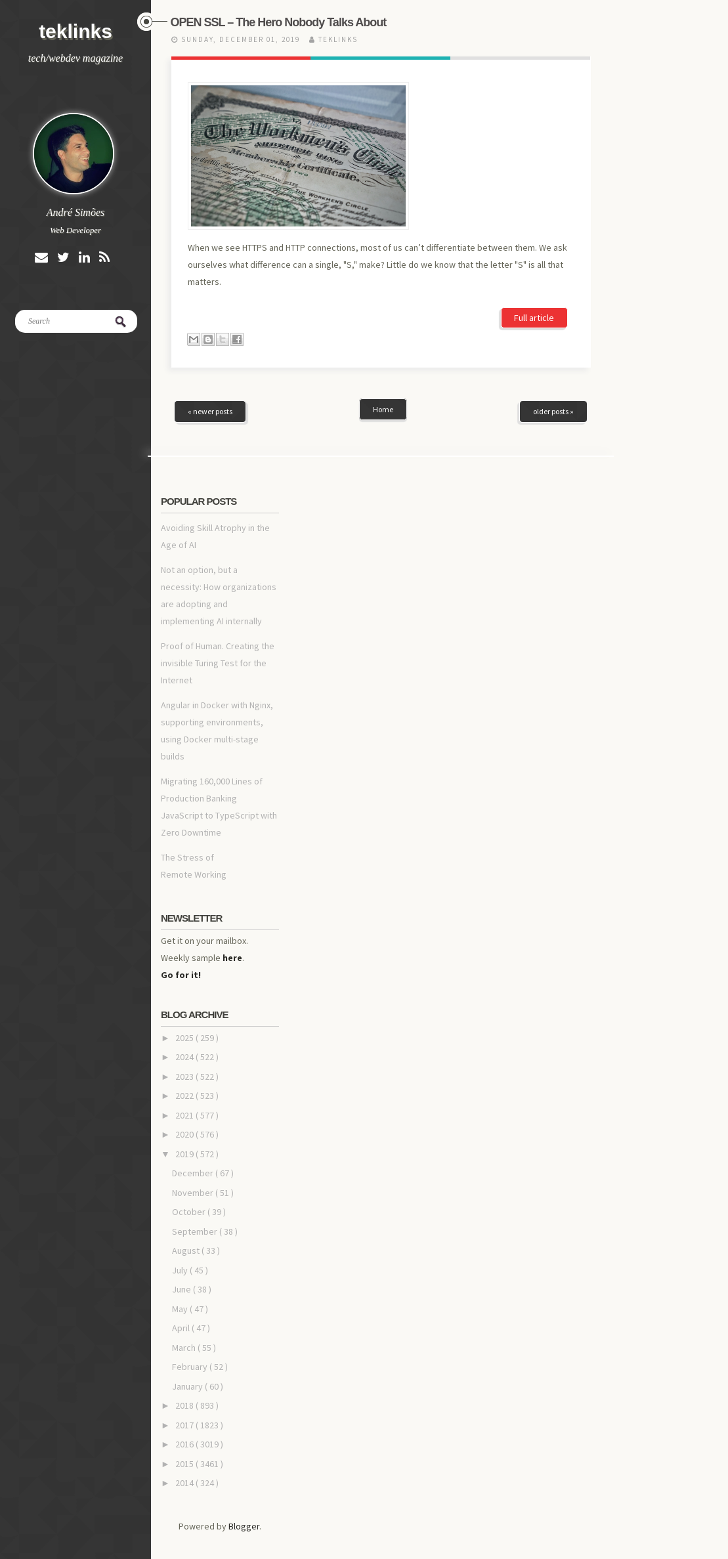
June (182, 1191)
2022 (185, 998)
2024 (185, 959)
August (187, 1153)
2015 (185, 1366)
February (190, 1269)
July (181, 1172)
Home (383, 311)
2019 (185, 1056)
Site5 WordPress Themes (306, 1529)
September (195, 1134)
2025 (185, 940)
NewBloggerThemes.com (454, 1529)
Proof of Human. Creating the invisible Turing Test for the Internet (217, 565)
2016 (185, 1346)
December (193, 1075)
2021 (185, 1017)
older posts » (553, 313)
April (182, 1230)
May (181, 1211)
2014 (185, 1385)
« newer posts (210, 313)
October (189, 1114)
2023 (185, 979)
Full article (534, 220)
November (193, 1095)
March (185, 1250)
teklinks (75, 31)
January (188, 1288)
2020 (185, 1036)
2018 (185, 1307)
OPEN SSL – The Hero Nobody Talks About (279, 22)
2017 (185, 1327)
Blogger (243, 1428)
